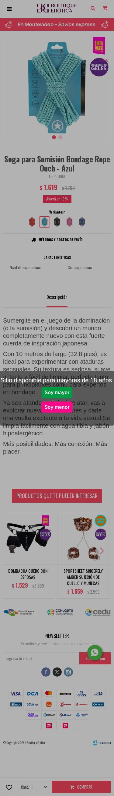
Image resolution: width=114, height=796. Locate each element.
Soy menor (57, 407)
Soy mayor (57, 392)
